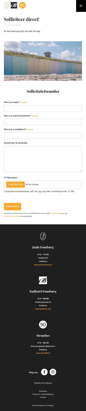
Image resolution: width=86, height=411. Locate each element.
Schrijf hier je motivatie (15, 143)
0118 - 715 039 (43, 254)
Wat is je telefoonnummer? (21, 116)
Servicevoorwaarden (12, 216)
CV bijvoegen (10, 177)
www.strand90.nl (43, 353)
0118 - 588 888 (43, 299)
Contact (43, 397)
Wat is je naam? (15, 102)
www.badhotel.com (43, 309)
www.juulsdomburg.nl (43, 265)
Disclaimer (43, 391)
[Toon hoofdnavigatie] (81, 6)
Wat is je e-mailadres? (18, 129)
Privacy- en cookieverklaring (43, 394)
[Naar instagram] (53, 372)
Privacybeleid (55, 213)
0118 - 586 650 (43, 343)
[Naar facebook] (44, 372)
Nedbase (48, 383)
